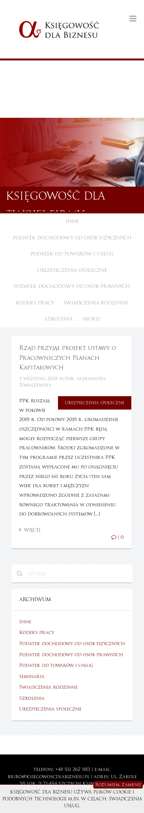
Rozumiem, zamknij (118, 784)
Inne (72, 221)
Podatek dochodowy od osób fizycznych (72, 238)
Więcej (29, 530)
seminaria (32, 676)
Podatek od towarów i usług (72, 254)
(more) (91, 319)
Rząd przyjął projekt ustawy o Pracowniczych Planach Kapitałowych (67, 357)
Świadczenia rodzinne (95, 303)
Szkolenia (59, 319)
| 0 (117, 537)
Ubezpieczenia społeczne (72, 270)
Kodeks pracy (35, 303)
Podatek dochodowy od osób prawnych (72, 286)
